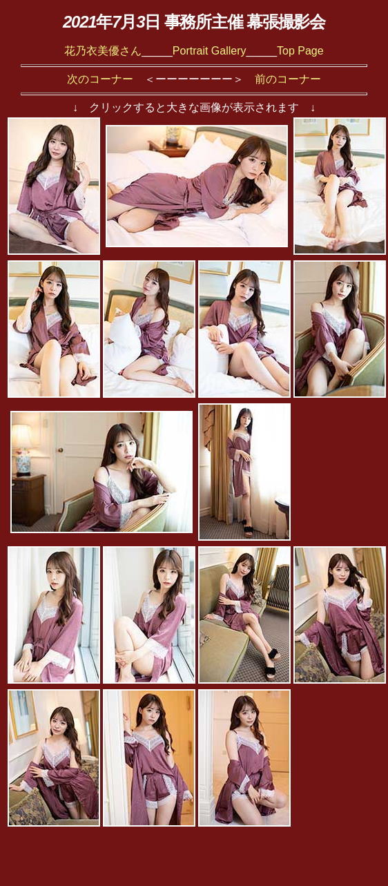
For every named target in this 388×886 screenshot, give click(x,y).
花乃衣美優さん (103, 51)
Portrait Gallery (209, 51)
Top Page (300, 51)
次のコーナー (100, 79)
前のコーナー (288, 79)
